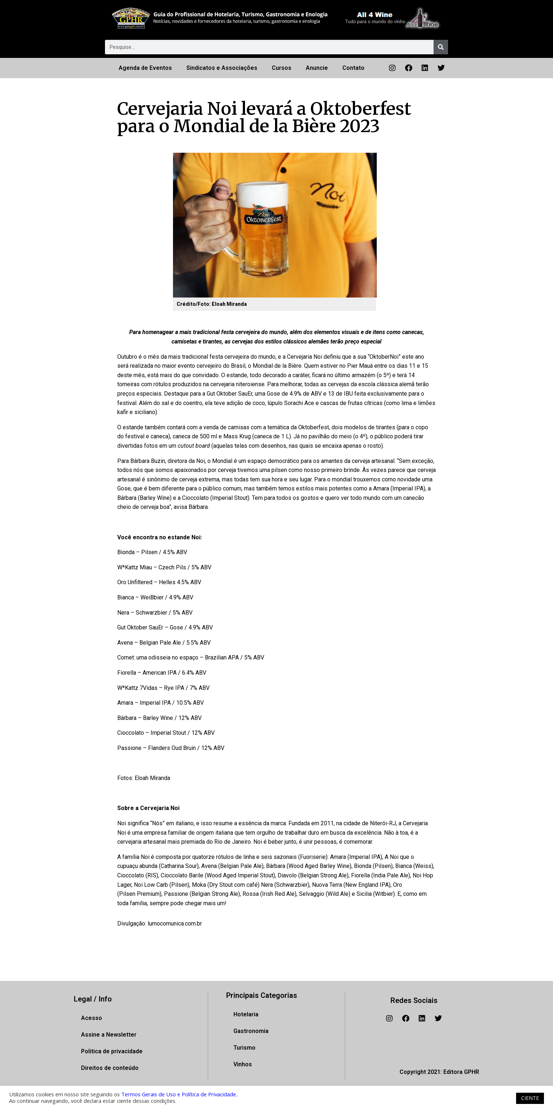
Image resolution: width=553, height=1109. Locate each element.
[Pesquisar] (441, 47)
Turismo (244, 1047)
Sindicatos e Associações (221, 67)
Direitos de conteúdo (110, 1067)
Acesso (91, 1018)
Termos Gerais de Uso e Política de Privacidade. (179, 1094)
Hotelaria (245, 1014)
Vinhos (242, 1064)
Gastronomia (251, 1031)
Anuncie (317, 67)
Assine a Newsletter (108, 1034)
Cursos (281, 67)
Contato (353, 67)
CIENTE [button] (530, 1098)
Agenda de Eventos (145, 67)
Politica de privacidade (112, 1051)
